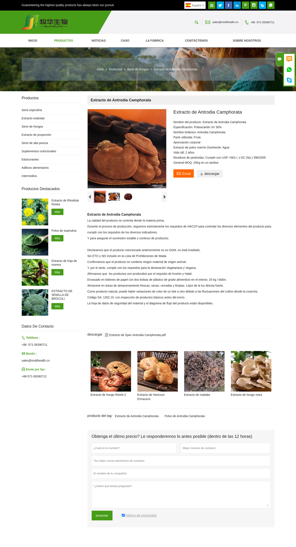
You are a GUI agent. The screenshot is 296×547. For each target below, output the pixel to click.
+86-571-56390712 (34, 376)
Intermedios (29, 176)
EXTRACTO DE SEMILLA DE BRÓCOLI (61, 294)
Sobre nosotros (247, 40)
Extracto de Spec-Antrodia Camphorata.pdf (135, 335)
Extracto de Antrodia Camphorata (137, 417)
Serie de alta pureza (35, 143)
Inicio (32, 40)
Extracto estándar (33, 118)
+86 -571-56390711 (262, 22)
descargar (209, 174)
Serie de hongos (138, 69)
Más (57, 212)
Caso (125, 40)
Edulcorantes (30, 159)
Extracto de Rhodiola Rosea (65, 202)
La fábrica (155, 40)
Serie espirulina (32, 110)
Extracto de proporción (36, 134)
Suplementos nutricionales (39, 151)
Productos (63, 40)
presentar (102, 516)
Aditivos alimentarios (35, 167)
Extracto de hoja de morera (64, 262)
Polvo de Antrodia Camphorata (185, 417)
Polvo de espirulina (63, 230)
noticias (99, 40)
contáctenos (196, 40)
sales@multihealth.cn (225, 22)
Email (184, 173)
